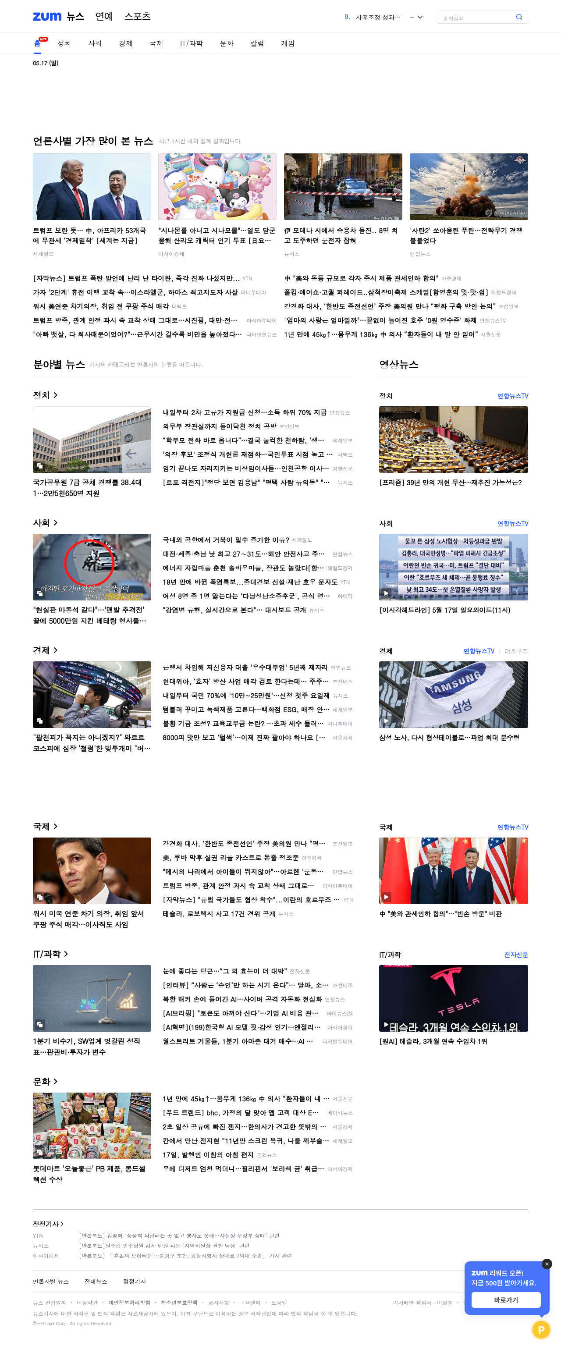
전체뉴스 (96, 1281)
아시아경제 (171, 253)
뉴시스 (292, 253)
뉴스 (75, 16)
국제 (156, 43)
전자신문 (516, 954)
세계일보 (43, 253)
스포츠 (137, 16)
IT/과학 (191, 43)
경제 (126, 43)
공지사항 (218, 1302)
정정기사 (45, 1223)
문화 (227, 43)
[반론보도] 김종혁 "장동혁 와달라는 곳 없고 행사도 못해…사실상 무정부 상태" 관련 (179, 1235)
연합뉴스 (420, 253)
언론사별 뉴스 (51, 1281)
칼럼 (257, 43)
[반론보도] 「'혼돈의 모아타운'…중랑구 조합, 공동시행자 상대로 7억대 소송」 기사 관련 (185, 1255)
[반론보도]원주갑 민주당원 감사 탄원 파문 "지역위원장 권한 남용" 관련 (164, 1245)
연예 (104, 16)
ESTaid (46, 1323)
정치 (64, 43)
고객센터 (250, 1302)
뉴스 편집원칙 (49, 1302)
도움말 (279, 1302)
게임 (288, 43)
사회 (95, 43)
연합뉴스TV (512, 395)
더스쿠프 (516, 650)
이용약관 (87, 1302)
